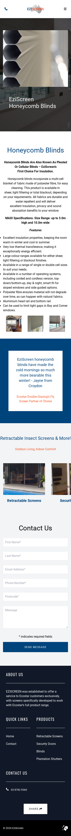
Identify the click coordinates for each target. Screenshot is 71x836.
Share (35, 809)
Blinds (40, 751)
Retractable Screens (49, 736)
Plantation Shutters (49, 759)
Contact (11, 744)
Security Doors (46, 744)
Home (10, 736)
